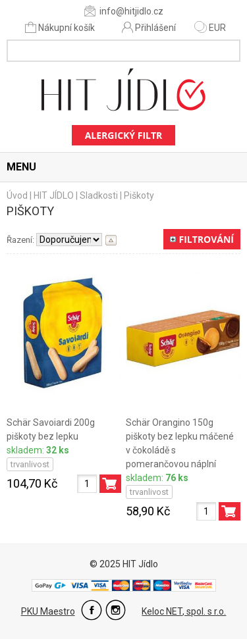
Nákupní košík (61, 27)
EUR (210, 27)
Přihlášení (149, 27)
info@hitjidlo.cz (123, 10)
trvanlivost (30, 464)
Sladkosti (99, 195)
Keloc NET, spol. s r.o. (184, 611)
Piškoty (139, 195)
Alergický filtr (124, 135)
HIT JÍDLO (54, 195)
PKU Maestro (48, 611)
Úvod (17, 195)
